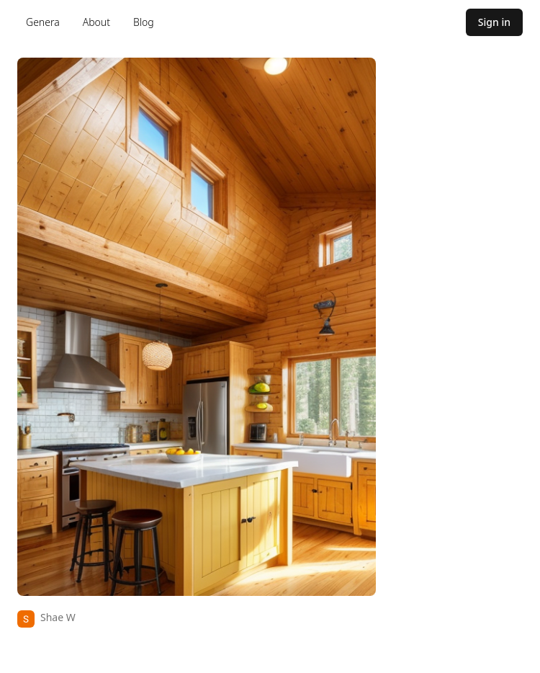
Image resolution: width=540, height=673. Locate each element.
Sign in (494, 22)
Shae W (58, 617)
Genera (43, 22)
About (96, 22)
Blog (143, 22)
